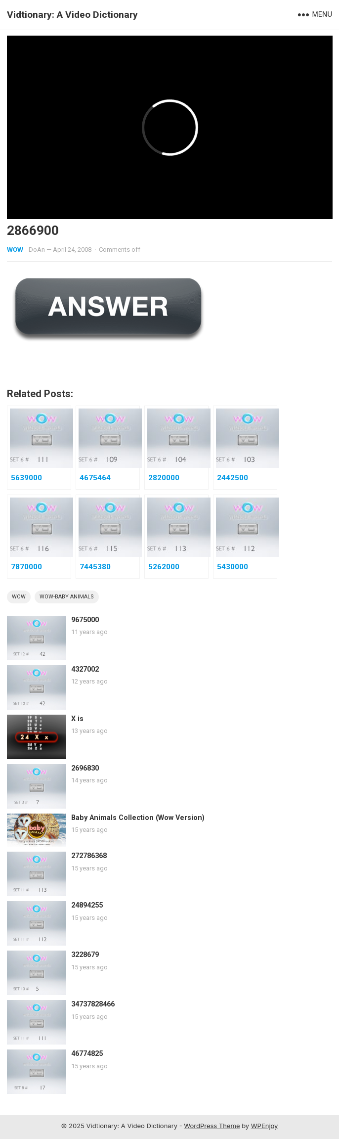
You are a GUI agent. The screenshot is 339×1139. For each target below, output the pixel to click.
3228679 (85, 955)
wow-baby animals (67, 596)
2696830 (85, 768)
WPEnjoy (264, 1126)
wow (19, 596)
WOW (15, 249)
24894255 (87, 905)
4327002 (85, 669)
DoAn (37, 249)
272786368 (89, 856)
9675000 (85, 620)
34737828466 (93, 1004)
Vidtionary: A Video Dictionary (72, 14)
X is (77, 719)
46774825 (87, 1053)
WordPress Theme (212, 1126)
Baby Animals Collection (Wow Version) (138, 818)
